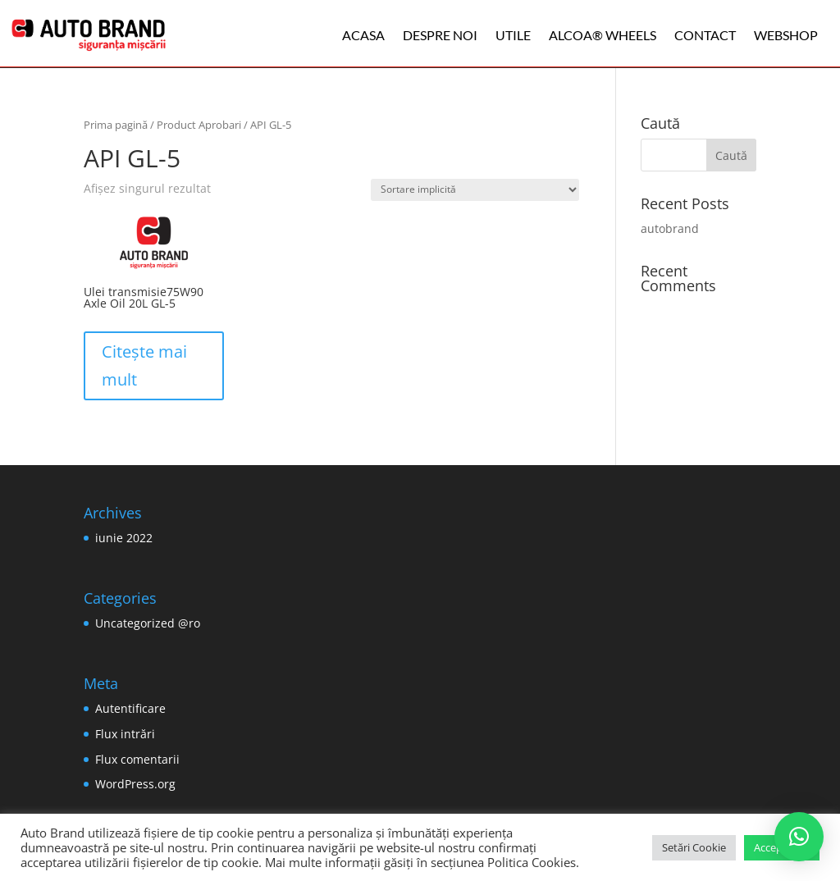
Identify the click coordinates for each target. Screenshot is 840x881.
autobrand (670, 228)
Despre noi (440, 35)
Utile (513, 35)
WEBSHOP (786, 35)
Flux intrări (125, 734)
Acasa (363, 35)
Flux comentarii (137, 759)
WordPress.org (135, 784)
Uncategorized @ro (147, 623)
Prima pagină (116, 124)
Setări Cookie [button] (694, 847)
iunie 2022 (124, 537)
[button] (799, 836)
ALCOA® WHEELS (602, 35)
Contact (705, 35)
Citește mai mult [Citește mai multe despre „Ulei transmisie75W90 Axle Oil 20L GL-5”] (144, 365)
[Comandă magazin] (475, 190)
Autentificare (130, 708)
